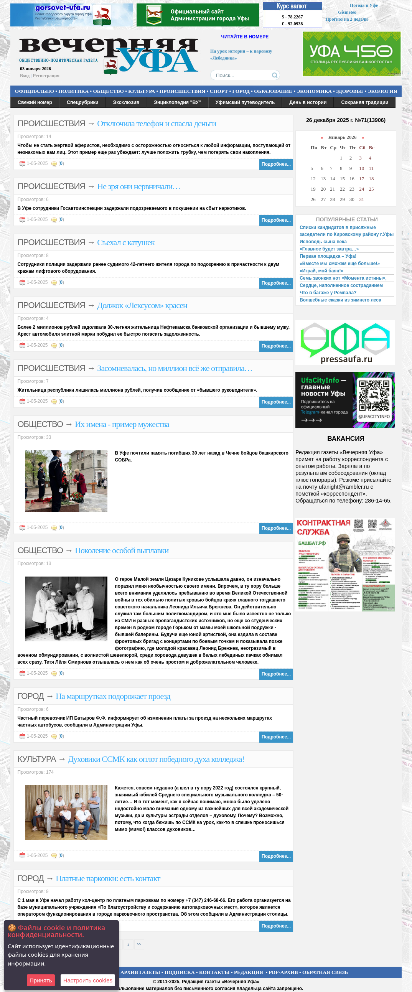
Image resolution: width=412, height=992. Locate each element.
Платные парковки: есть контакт (108, 878)
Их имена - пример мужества (122, 424)
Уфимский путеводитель (245, 102)
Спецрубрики (83, 102)
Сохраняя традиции (364, 102)
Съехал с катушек (125, 242)
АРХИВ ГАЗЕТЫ (140, 972)
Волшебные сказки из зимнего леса (340, 300)
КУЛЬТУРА (141, 91)
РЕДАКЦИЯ (248, 972)
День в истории (307, 102)
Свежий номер (35, 102)
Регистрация (46, 75)
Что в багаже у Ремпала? (328, 292)
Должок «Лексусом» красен (142, 305)
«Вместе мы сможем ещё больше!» (340, 263)
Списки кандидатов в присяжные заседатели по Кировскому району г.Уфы (347, 231)
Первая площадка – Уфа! (328, 256)
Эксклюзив (126, 102)
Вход (25, 75)
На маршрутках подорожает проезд (113, 696)
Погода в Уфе (364, 5)
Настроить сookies (87, 980)
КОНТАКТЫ (214, 972)
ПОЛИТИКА (73, 91)
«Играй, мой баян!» (321, 271)
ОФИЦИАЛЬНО (34, 91)
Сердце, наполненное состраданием (341, 285)
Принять (41, 980)
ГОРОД (241, 91)
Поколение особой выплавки (121, 550)
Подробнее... (276, 164)
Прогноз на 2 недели (347, 19)
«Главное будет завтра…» (329, 249)
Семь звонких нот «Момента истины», (343, 278)
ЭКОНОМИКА (314, 91)
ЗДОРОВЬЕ (349, 91)
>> (139, 944)
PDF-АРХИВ (283, 972)
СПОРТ (219, 91)
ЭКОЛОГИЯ (382, 91)
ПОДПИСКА (180, 972)
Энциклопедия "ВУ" (177, 102)
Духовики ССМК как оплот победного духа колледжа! (156, 759)
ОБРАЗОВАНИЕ (273, 91)
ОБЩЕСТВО (108, 91)
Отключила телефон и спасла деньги (156, 123)
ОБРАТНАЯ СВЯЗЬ (325, 972)
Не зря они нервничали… (138, 186)
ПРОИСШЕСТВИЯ (183, 91)
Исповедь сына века (323, 241)
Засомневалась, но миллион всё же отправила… (174, 368)
